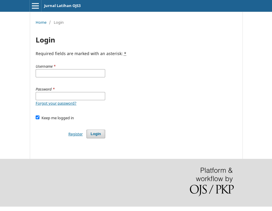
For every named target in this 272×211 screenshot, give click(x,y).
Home (41, 22)
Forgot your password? (56, 103)
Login (96, 134)
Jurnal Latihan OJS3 (62, 5)
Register (75, 134)
